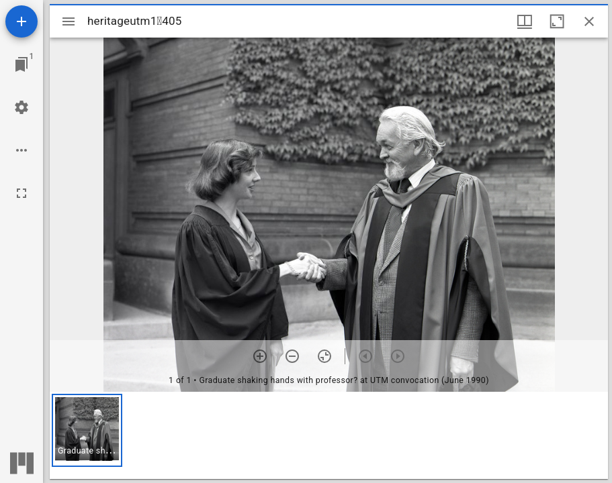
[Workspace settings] (21, 107)
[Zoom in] (260, 356)
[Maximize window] (557, 21)
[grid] (329, 435)
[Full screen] (21, 193)
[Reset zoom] (324, 356)
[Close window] (589, 21)
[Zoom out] (292, 356)
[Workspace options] (21, 150)
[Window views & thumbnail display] (525, 21)
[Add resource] (21, 21)
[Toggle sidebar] (68, 21)
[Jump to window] (21, 64)
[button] (87, 430)
